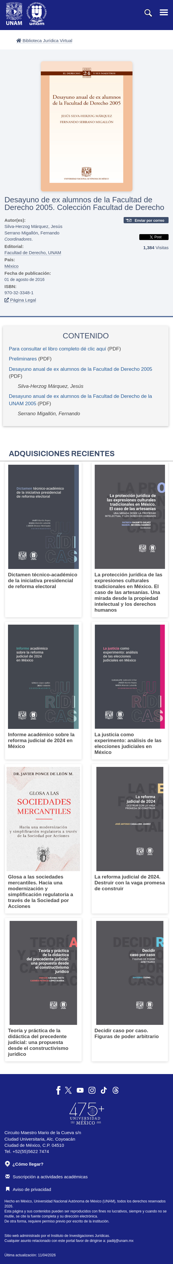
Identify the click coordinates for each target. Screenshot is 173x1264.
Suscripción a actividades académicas (46, 1176)
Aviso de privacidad (28, 1189)
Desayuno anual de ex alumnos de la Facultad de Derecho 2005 (80, 369)
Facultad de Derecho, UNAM (32, 252)
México (11, 266)
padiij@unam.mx (120, 1241)
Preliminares (23, 359)
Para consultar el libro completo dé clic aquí (57, 349)
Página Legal (20, 299)
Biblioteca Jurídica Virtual (44, 40)
